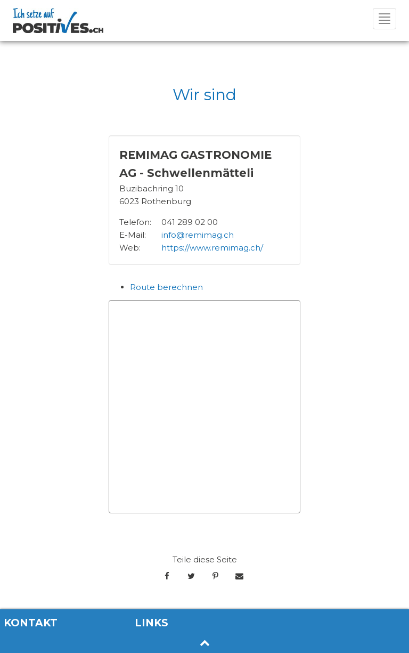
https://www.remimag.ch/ (212, 248)
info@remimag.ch (197, 235)
